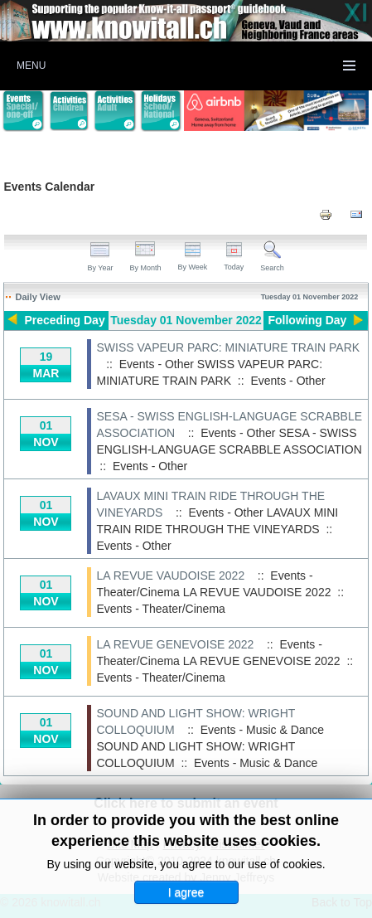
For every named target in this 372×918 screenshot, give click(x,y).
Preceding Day (64, 320)
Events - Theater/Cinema (160, 608)
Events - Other (287, 380)
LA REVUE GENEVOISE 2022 (175, 644)
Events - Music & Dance (255, 763)
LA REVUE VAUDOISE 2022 (170, 575)
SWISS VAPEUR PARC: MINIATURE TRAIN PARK (228, 347)
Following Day (307, 320)
